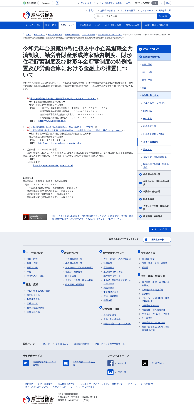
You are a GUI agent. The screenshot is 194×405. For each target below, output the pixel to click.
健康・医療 (147, 64)
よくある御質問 (127, 10)
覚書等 (145, 264)
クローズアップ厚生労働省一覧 (110, 338)
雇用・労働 (147, 80)
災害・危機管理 (150, 142)
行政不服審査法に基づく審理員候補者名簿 (155, 322)
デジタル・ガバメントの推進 (155, 308)
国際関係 (147, 111)
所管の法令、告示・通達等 (154, 260)
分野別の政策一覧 (151, 56)
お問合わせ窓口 (107, 10)
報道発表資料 (33, 293)
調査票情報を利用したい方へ (117, 317)
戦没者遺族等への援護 (153, 134)
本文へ (92, 10)
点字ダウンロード (88, 3)
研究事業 (147, 118)
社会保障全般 (149, 126)
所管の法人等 (61, 338)
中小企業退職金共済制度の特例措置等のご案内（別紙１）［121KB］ (63, 98)
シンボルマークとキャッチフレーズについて (101, 378)
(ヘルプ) (127, 3)
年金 (144, 87)
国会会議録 (148, 199)
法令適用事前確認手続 (152, 283)
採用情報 (108, 297)
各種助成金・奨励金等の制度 (156, 183)
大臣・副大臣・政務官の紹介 (117, 255)
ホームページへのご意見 (82, 381)
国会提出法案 (148, 255)
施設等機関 (109, 284)
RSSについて (59, 381)
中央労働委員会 (111, 288)
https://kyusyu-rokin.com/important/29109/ (53, 165)
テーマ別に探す (35, 250)
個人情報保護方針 (66, 378)
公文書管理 (147, 312)
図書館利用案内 (81, 338)
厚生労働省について (114, 250)
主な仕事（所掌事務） (114, 268)
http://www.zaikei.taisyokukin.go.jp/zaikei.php (59, 143)
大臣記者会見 (33, 289)
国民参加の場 (165, 10)
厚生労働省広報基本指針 (38, 285)
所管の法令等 (149, 250)
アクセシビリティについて (140, 378)
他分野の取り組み (150, 95)
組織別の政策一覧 (151, 174)
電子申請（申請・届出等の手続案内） (155, 278)
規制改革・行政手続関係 (155, 157)
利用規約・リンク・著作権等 (39, 378)
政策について (151, 49)
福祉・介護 (147, 72)
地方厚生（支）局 (112, 272)
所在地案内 (109, 264)
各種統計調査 (110, 309)
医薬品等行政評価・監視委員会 (156, 166)
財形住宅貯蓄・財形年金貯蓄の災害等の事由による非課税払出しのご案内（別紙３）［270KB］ (75, 130)
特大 (168, 3)
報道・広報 (33, 279)
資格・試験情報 (111, 293)
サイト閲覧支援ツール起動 (111, 3)
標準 (154, 3)
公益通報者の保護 (150, 299)
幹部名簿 (108, 260)
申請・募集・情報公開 (154, 271)
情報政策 (147, 149)
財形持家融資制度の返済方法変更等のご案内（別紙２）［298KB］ (62, 127)
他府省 (46, 338)
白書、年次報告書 (112, 313)
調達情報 (146, 288)
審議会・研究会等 (151, 191)
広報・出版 (32, 297)
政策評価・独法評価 (152, 216)
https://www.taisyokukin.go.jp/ (52, 121)
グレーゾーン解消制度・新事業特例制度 (155, 294)
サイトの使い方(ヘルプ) (36, 381)
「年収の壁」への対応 (153, 103)
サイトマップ (146, 10)
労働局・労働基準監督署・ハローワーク (117, 278)
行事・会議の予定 (35, 302)
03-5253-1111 (75, 394)
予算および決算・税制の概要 (156, 208)
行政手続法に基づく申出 (153, 316)
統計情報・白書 (112, 304)
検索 (165, 16)
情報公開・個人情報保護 (153, 304)
